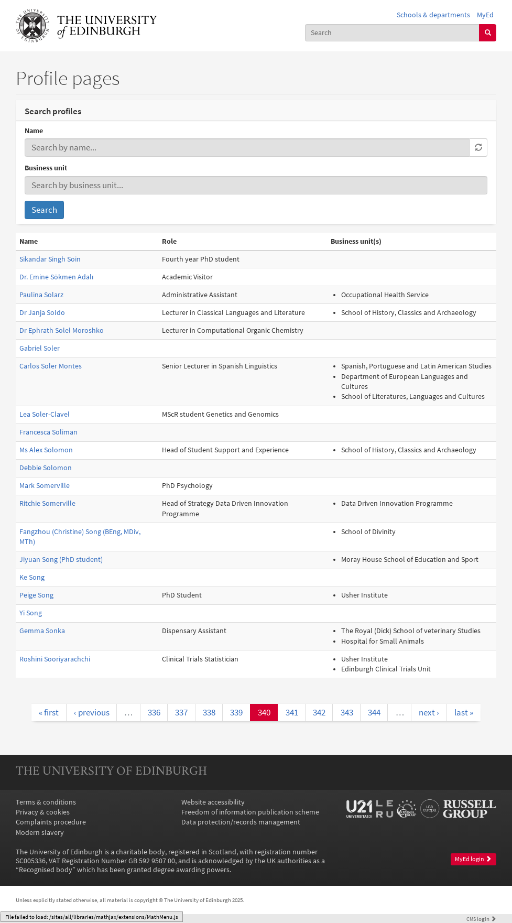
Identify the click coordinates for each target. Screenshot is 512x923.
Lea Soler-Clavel (44, 414)
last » (463, 712)
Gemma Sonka (42, 630)
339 (236, 712)
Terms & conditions (46, 802)
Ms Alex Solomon (46, 450)
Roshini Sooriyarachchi (54, 659)
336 (154, 712)
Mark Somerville (44, 485)
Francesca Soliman (48, 432)
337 (181, 712)
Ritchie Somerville (47, 503)
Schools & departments (433, 14)
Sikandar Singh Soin (50, 259)
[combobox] (392, 32)
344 (374, 712)
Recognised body (45, 869)
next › (429, 712)
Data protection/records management (240, 822)
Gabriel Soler (39, 348)
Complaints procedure (51, 822)
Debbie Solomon (45, 467)
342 (319, 712)
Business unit (46, 168)
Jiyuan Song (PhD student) (61, 559)
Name (34, 130)
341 (292, 712)
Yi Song (30, 613)
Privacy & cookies (43, 812)
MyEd (485, 14)
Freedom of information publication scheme (250, 812)
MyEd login (473, 859)
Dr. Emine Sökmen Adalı (56, 277)
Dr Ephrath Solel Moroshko (61, 330)
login (481, 918)
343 (347, 712)
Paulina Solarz (41, 294)
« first (49, 712)
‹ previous (92, 712)
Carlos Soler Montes (50, 366)
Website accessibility (213, 802)
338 (209, 712)
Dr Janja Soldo (42, 312)
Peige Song (36, 595)
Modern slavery (40, 832)
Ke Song (32, 577)
